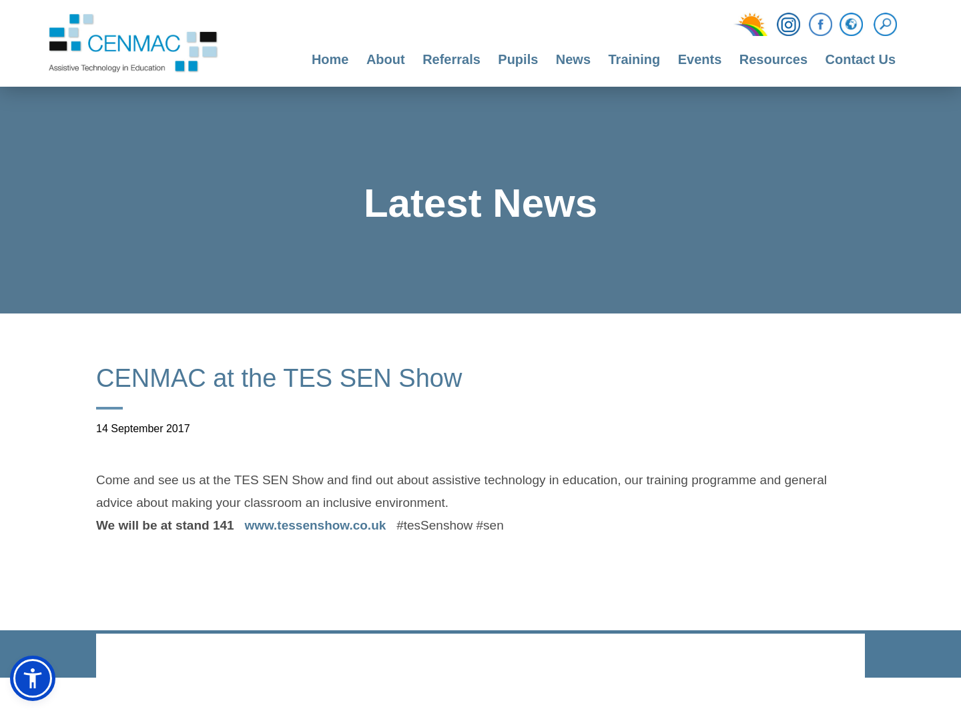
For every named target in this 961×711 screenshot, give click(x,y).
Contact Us (861, 59)
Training (634, 59)
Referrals (451, 59)
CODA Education (830, 657)
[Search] (888, 24)
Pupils (518, 59)
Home (330, 59)
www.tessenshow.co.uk (315, 527)
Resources (773, 59)
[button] (32, 678)
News (573, 59)
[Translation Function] (851, 25)
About (385, 59)
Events (700, 59)
